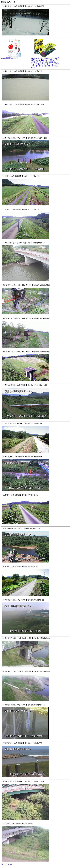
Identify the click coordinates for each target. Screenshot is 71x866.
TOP (2, 864)
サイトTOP (8, 864)
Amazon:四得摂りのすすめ (14, 57)
